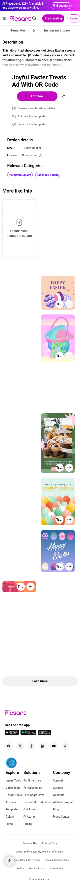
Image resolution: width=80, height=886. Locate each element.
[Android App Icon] (28, 734)
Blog (56, 809)
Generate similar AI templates (36, 108)
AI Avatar (29, 816)
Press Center (61, 816)
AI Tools (11, 802)
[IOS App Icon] (12, 734)
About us (58, 795)
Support (58, 780)
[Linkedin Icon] (43, 746)
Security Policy (36, 868)
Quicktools (30, 809)
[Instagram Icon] (31, 746)
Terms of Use (30, 843)
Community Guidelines (56, 860)
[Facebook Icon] (9, 746)
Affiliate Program (63, 802)
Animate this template (32, 116)
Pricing (28, 823)
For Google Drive (34, 795)
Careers (58, 787)
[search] (34, 18)
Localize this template (31, 124)
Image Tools (13, 780)
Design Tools (14, 795)
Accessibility (56, 868)
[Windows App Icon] (44, 734)
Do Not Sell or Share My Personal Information (40, 851)
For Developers (33, 787)
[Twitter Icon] (20, 746)
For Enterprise (32, 780)
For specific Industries (37, 802)
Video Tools (13, 787)
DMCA (20, 868)
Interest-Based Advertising (25, 860)
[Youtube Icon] (54, 746)
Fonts (9, 823)
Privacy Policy (49, 843)
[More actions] (69, 304)
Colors (10, 816)
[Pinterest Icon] (65, 746)
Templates (12, 809)
